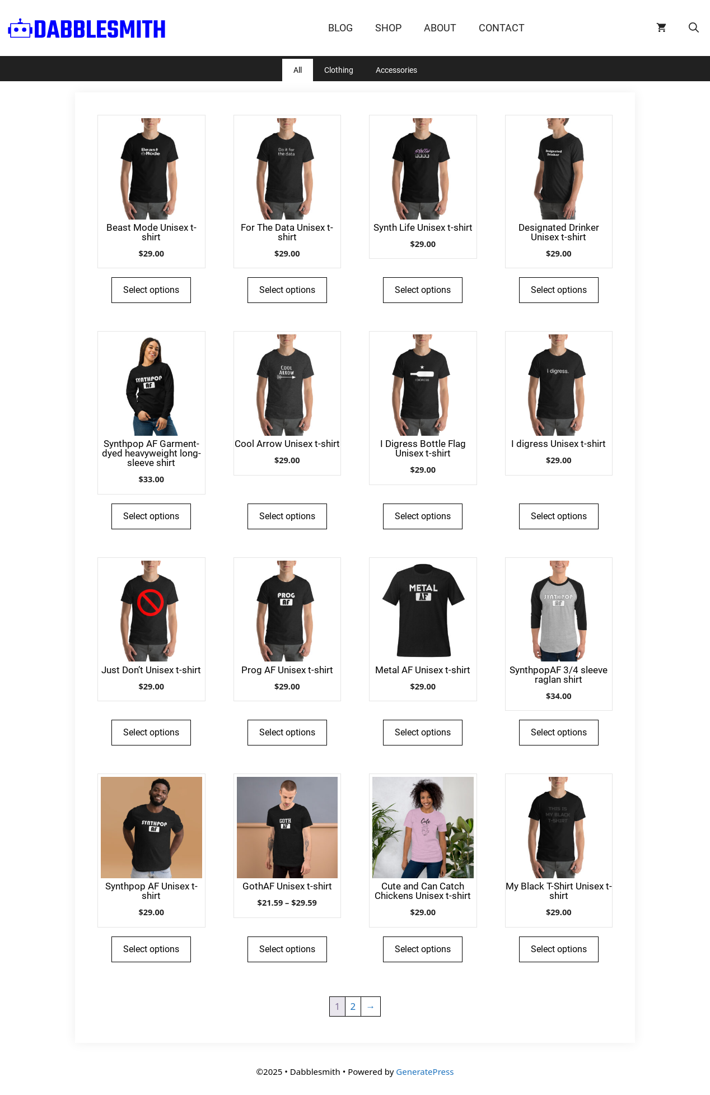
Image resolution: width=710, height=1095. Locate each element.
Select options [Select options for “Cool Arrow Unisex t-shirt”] (287, 516)
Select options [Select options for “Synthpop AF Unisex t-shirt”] (151, 949)
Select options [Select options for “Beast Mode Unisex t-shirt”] (151, 290)
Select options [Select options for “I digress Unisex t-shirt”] (559, 516)
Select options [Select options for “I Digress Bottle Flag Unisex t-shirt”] (423, 516)
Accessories (396, 70)
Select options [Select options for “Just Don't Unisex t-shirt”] (151, 732)
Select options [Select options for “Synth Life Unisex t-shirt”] (423, 290)
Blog (340, 28)
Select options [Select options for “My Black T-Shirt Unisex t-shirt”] (559, 949)
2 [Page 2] (353, 1006)
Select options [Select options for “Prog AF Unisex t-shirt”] (287, 732)
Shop (388, 28)
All (297, 70)
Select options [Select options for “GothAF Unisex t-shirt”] (287, 949)
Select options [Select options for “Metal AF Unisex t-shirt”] (423, 732)
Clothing (338, 70)
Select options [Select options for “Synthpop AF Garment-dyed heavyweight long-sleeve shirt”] (151, 516)
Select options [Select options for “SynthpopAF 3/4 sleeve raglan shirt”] (559, 732)
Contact (502, 28)
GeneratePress (425, 1071)
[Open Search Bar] (694, 28)
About (440, 28)
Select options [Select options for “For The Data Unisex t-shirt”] (287, 290)
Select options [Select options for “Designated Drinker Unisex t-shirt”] (559, 290)
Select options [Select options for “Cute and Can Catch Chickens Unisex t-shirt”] (423, 949)
